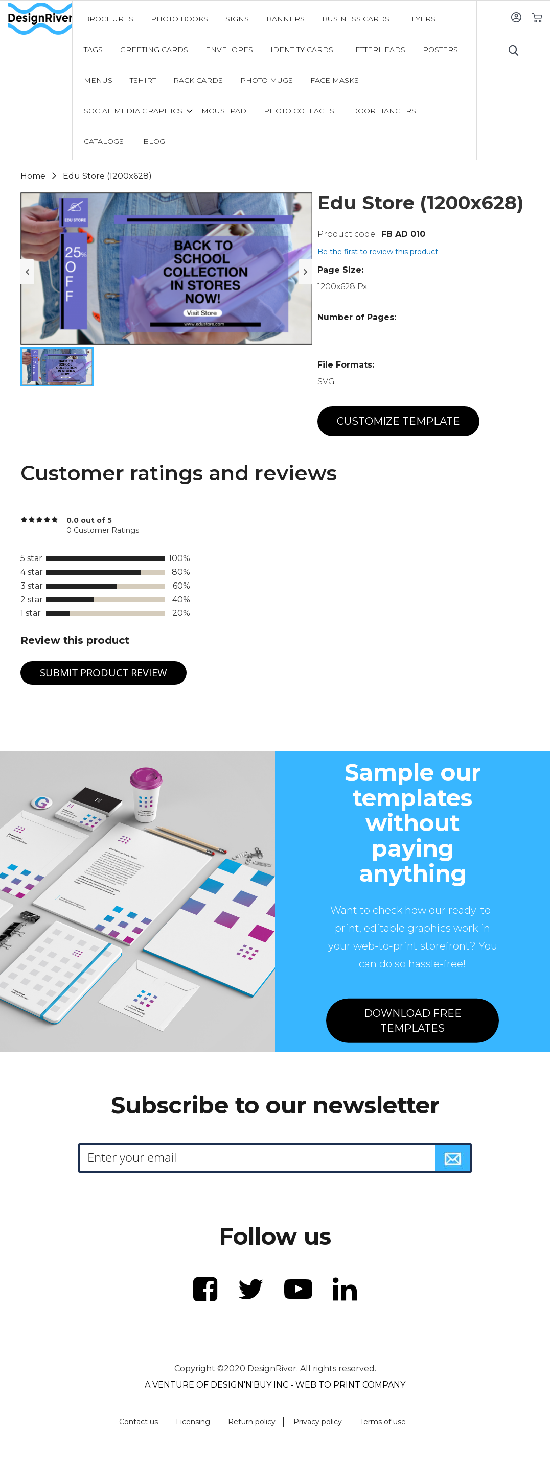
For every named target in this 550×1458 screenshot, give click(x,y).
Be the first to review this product (377, 251)
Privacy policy (317, 1421)
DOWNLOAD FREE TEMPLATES (413, 1020)
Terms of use (383, 1421)
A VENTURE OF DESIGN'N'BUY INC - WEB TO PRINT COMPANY (275, 1385)
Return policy (252, 1421)
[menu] (275, 80)
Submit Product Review (103, 672)
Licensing (193, 1421)
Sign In (516, 17)
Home (32, 176)
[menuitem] (108, 19)
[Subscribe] (453, 1158)
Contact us (138, 1421)
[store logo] (40, 19)
